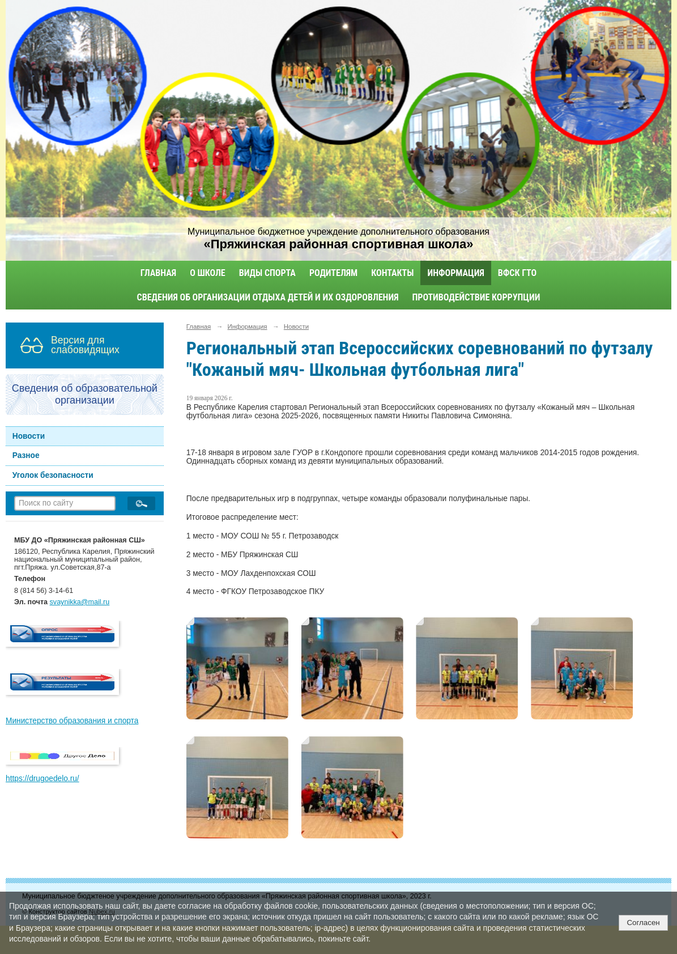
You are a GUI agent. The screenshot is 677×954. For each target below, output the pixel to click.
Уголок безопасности (52, 475)
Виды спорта (267, 273)
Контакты (392, 273)
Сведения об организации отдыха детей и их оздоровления (268, 297)
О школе (207, 273)
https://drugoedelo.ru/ (42, 778)
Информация (455, 273)
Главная (158, 273)
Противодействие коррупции (476, 297)
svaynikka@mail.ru (80, 602)
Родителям (333, 273)
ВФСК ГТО (517, 273)
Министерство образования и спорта (72, 720)
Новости (28, 436)
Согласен (643, 922)
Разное (26, 455)
